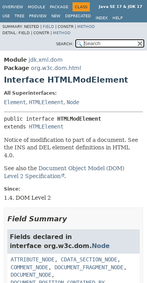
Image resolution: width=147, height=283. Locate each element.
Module (36, 7)
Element (15, 102)
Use (6, 16)
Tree (19, 16)
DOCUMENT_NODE (31, 275)
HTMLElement (46, 102)
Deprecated (78, 16)
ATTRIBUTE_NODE (32, 259)
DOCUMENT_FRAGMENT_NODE (88, 267)
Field (48, 26)
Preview (38, 16)
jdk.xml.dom (46, 60)
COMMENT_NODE (29, 267)
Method (86, 26)
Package (59, 7)
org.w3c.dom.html (56, 68)
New (55, 16)
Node (73, 102)
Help (118, 18)
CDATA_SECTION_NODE (89, 259)
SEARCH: (64, 44)
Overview (12, 7)
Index (102, 18)
